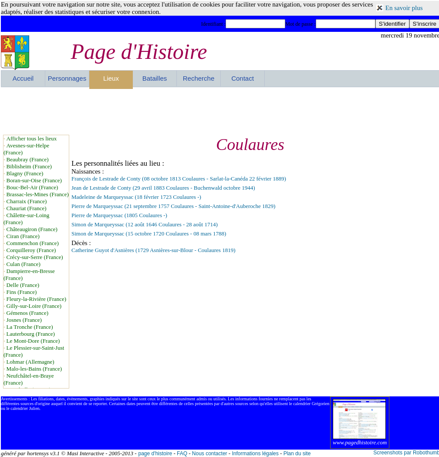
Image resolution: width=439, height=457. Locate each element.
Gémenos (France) (27, 313)
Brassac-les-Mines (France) (38, 194)
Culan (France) (24, 264)
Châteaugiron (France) (32, 229)
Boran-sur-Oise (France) (34, 180)
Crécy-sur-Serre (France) (35, 257)
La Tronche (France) (30, 327)
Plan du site (297, 453)
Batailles (154, 78)
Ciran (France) (23, 236)
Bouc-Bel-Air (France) (32, 187)
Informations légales (255, 453)
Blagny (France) (25, 173)
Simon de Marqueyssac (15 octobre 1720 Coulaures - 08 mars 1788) (148, 233)
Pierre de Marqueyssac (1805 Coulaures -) (119, 215)
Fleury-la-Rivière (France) (37, 299)
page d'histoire (155, 453)
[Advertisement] (220, 110)
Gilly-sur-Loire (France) (34, 306)
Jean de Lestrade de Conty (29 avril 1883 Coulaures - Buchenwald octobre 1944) (163, 187)
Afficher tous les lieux (32, 138)
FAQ (182, 453)
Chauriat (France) (27, 208)
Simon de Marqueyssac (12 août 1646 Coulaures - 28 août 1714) (144, 224)
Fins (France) (22, 292)
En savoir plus (404, 7)
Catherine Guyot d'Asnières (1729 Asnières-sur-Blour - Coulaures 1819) (153, 250)
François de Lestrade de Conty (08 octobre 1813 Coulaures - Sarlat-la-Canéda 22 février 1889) (178, 178)
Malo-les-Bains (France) (34, 368)
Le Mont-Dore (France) (33, 341)
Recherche (199, 78)
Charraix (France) (27, 201)
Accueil (23, 78)
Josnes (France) (24, 320)
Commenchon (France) (33, 243)
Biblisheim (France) (29, 166)
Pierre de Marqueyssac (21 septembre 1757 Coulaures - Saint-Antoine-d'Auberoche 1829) (173, 206)
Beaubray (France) (28, 159)
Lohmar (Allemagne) (30, 361)
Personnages (67, 78)
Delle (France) (23, 285)
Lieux (111, 78)
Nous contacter (209, 453)
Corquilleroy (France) (31, 250)
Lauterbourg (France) (31, 334)
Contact (242, 78)
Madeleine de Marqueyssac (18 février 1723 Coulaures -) (136, 197)
